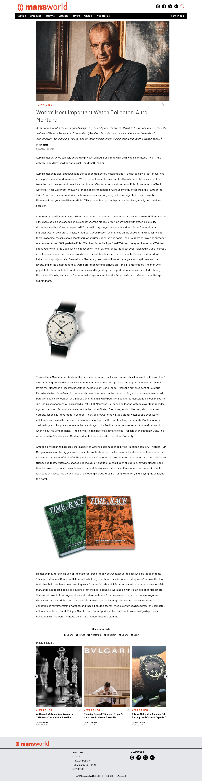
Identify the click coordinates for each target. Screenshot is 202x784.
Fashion (22, 15)
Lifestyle (50, 15)
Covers (76, 15)
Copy (134, 634)
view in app (177, 15)
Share (68, 634)
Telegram (110, 634)
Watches (63, 15)
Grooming (35, 15)
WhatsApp (94, 634)
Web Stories (103, 15)
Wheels (88, 15)
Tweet (80, 634)
